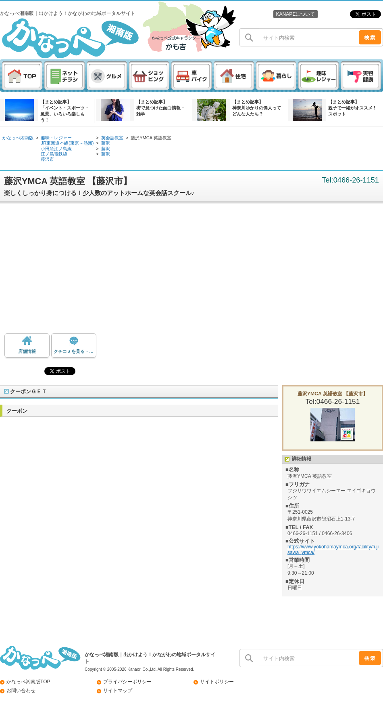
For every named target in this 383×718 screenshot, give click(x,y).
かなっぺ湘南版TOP (28, 681)
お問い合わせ (20, 690)
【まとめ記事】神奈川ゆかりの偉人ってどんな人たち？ (256, 107)
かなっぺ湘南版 (17, 137)
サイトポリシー (217, 681)
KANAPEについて (295, 14)
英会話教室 (112, 137)
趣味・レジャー (56, 137)
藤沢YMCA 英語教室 (151, 137)
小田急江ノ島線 (56, 148)
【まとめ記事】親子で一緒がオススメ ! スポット (351, 107)
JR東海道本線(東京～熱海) (67, 143)
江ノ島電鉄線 (54, 153)
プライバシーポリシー (127, 681)
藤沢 (105, 143)
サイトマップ (117, 690)
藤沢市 (47, 159)
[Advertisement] (191, 270)
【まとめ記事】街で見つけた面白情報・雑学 (160, 107)
